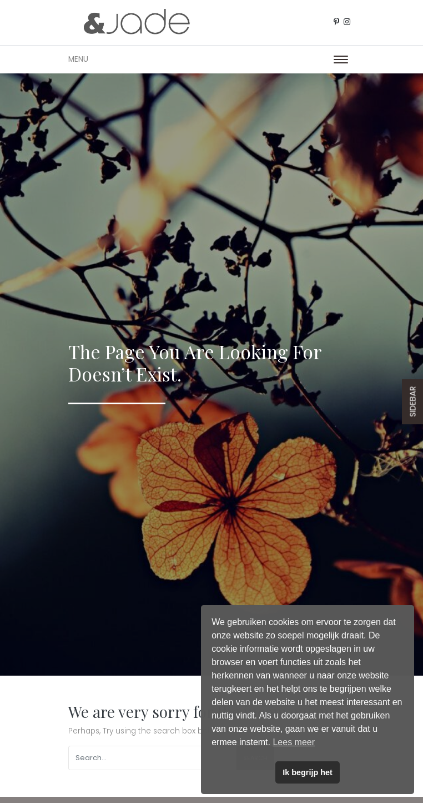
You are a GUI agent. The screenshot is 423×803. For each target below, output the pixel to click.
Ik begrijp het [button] (308, 772)
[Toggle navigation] (341, 59)
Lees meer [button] (294, 742)
